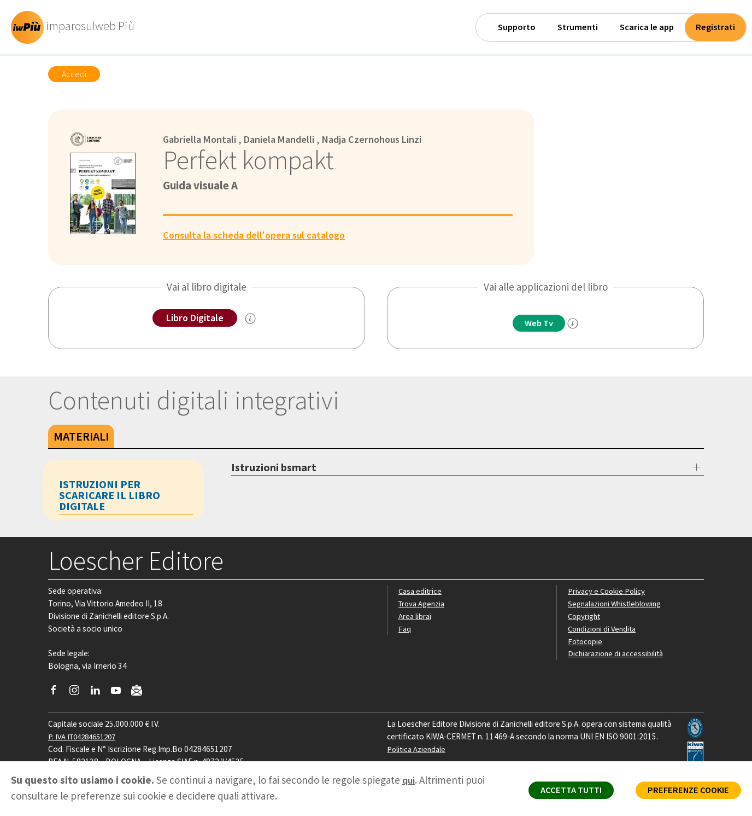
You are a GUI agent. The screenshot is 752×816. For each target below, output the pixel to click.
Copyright (585, 616)
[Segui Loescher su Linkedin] (99, 693)
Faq (404, 629)
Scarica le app (647, 27)
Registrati (715, 27)
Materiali (81, 436)
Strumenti (577, 27)
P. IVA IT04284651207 (85, 737)
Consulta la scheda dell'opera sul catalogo (259, 234)
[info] (575, 324)
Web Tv (539, 323)
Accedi (74, 73)
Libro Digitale (195, 318)
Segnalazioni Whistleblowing (617, 604)
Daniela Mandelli (285, 139)
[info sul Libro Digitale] (252, 319)
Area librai (415, 616)
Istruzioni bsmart (273, 467)
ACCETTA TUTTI (560, 792)
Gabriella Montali (201, 139)
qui (409, 779)
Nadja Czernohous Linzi (384, 139)
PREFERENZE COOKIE (684, 792)
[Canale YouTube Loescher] (120, 693)
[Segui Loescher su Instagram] (78, 693)
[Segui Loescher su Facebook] (57, 693)
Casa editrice (421, 591)
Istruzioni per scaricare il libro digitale (109, 495)
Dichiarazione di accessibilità (617, 654)
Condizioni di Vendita (604, 629)
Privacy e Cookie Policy (608, 591)
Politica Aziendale (417, 749)
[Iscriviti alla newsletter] (140, 693)
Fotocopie (586, 641)
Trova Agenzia (423, 604)
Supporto (517, 27)
